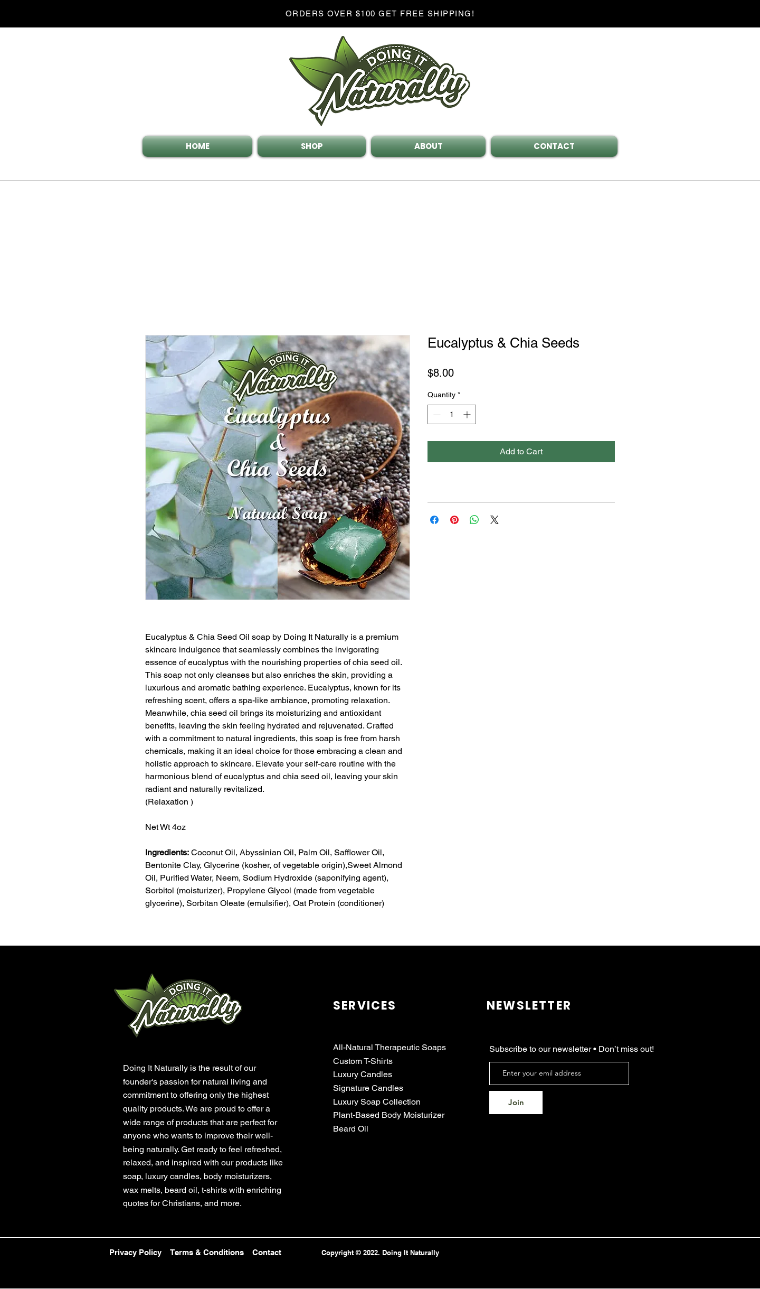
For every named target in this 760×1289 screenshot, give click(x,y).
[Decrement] (435, 414)
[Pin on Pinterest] (454, 519)
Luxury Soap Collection (377, 1102)
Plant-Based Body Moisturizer (388, 1115)
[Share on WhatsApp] (474, 519)
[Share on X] (494, 519)
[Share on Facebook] (434, 519)
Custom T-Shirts (363, 1061)
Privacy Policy (135, 1252)
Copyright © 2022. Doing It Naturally (380, 1252)
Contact (266, 1252)
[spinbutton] (451, 414)
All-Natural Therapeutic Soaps (389, 1047)
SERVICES (365, 1005)
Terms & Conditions (207, 1252)
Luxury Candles (362, 1074)
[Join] (516, 1102)
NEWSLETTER (529, 1005)
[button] (667, 150)
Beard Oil (350, 1129)
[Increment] (467, 414)
